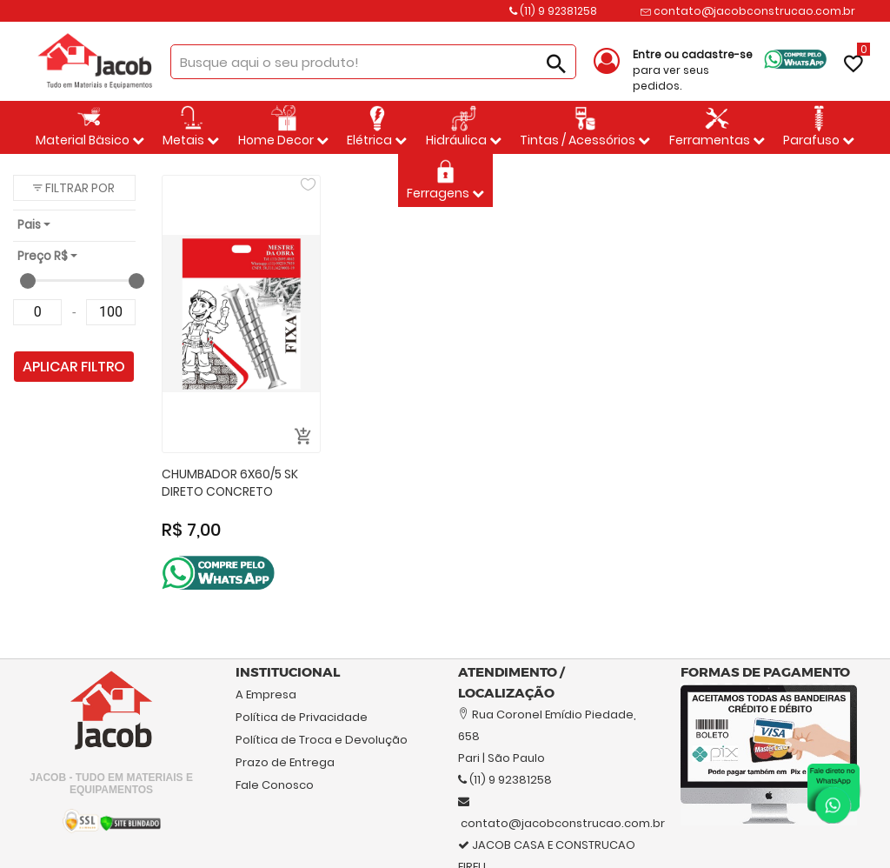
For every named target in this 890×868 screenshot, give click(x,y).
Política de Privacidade (302, 717)
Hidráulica (463, 127)
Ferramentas (717, 127)
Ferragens (445, 180)
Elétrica (377, 127)
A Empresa (266, 694)
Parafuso (818, 127)
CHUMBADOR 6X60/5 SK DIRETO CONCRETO (230, 483)
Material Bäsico (90, 127)
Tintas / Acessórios (585, 127)
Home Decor (283, 127)
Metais (191, 127)
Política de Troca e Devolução (322, 739)
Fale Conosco (275, 785)
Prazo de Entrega (285, 762)
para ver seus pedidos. (693, 70)
